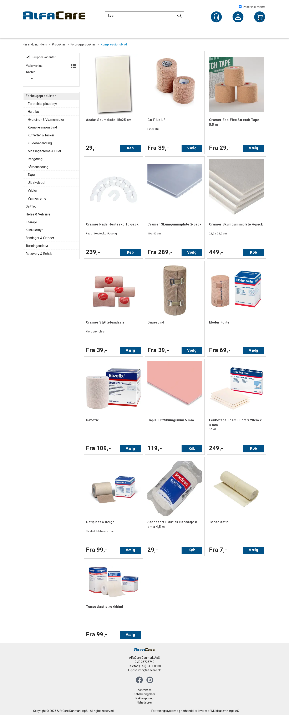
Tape (31, 175)
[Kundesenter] (216, 17)
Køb (130, 148)
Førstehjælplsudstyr (42, 104)
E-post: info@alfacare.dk (144, 670)
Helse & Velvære (38, 214)
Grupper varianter (44, 57)
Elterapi (31, 222)
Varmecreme (37, 198)
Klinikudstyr (34, 230)
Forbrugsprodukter (83, 44)
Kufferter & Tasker (41, 135)
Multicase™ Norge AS (225, 710)
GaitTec (31, 206)
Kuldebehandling (40, 143)
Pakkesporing (144, 698)
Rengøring (35, 159)
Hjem (43, 44)
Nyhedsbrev (144, 702)
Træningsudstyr (37, 246)
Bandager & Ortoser (40, 238)
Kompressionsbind (114, 44)
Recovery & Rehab (39, 254)
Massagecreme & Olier (44, 151)
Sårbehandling (38, 167)
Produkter (58, 44)
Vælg (192, 148)
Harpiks (33, 112)
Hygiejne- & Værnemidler (46, 120)
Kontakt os (145, 690)
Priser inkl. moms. (252, 7)
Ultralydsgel (36, 183)
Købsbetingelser (144, 694)
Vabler (32, 191)
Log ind (238, 17)
